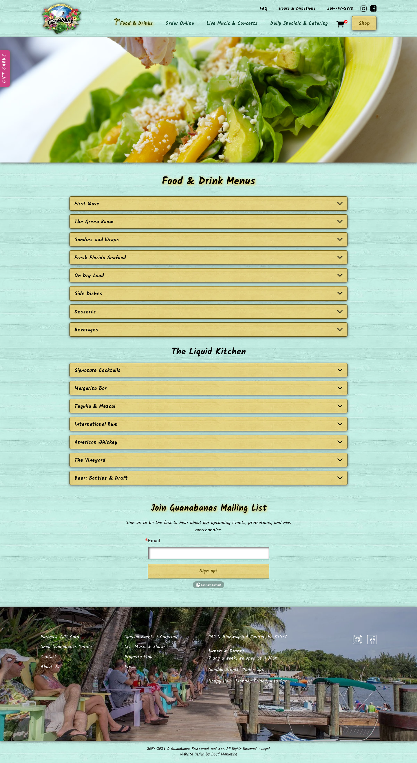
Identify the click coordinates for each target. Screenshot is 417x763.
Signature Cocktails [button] (208, 371)
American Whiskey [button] (208, 442)
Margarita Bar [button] (208, 389)
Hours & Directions (297, 9)
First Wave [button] (208, 204)
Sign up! (208, 571)
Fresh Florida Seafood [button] (208, 258)
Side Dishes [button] (208, 294)
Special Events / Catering (151, 636)
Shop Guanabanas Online (66, 646)
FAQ (263, 9)
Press (130, 666)
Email (154, 541)
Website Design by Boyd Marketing (208, 754)
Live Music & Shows (145, 646)
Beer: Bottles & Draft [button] (208, 478)
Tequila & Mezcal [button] (208, 406)
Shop (364, 24)
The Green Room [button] (208, 222)
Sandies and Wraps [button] (208, 240)
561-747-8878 (340, 9)
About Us (50, 666)
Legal (265, 749)
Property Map (139, 656)
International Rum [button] (208, 424)
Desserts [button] (208, 312)
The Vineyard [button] (208, 460)
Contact (48, 656)
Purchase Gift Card (60, 636)
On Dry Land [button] (208, 276)
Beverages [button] (208, 330)
